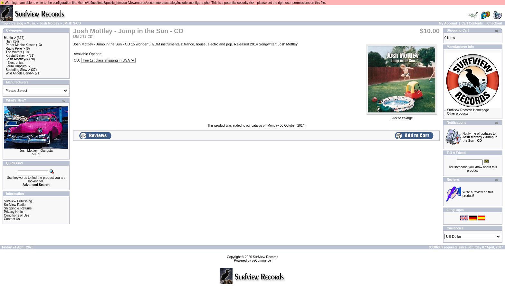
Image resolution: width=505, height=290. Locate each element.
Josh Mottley (49, 23)
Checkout (494, 23)
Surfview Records (265, 257)
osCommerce (261, 260)
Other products (457, 113)
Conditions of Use (16, 215)
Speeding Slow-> (18, 70)
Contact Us (12, 219)
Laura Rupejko (16, 66)
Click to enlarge (401, 116)
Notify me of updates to (479, 137)
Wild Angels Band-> (20, 73)
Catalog (17, 23)
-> (10, 38)
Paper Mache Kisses (20, 45)
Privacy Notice (14, 212)
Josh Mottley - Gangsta (36, 150)
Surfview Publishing (18, 201)
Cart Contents (472, 23)
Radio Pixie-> (15, 48)
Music (31, 23)
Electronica (15, 62)
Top (5, 23)
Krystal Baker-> (17, 55)
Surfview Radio (14, 205)
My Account (448, 23)
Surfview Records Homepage (468, 110)
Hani (9, 41)
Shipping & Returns (18, 208)
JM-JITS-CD (72, 23)
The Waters (13, 52)
